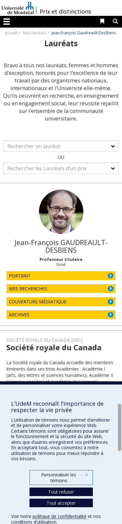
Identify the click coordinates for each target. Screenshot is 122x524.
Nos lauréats (34, 32)
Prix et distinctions (65, 11)
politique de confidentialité (60, 516)
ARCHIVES (19, 315)
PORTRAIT (20, 276)
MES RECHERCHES (28, 289)
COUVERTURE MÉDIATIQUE (38, 302)
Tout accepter (61, 503)
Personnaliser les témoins (64, 477)
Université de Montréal (18, 8)
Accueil (11, 32)
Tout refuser (61, 492)
